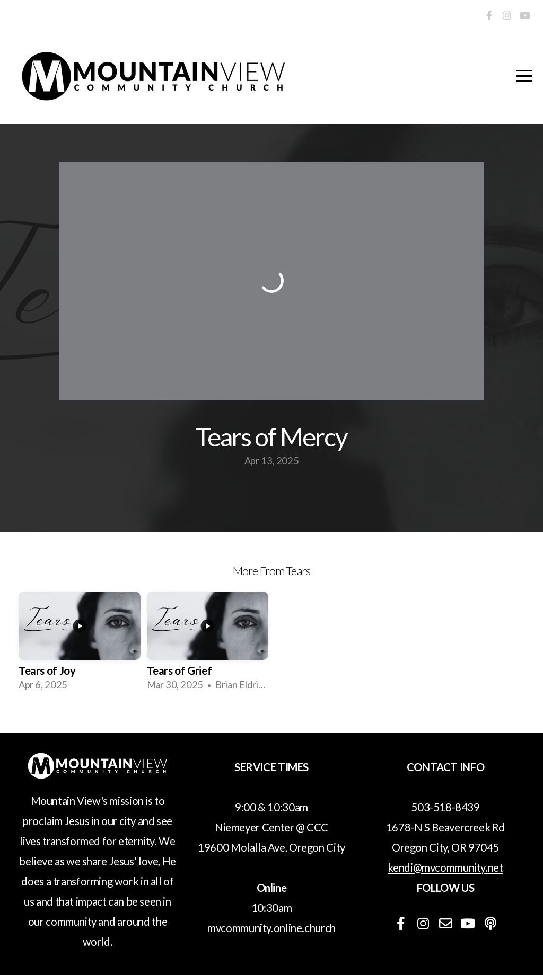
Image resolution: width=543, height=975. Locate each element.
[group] (80, 645)
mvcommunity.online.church (271, 928)
